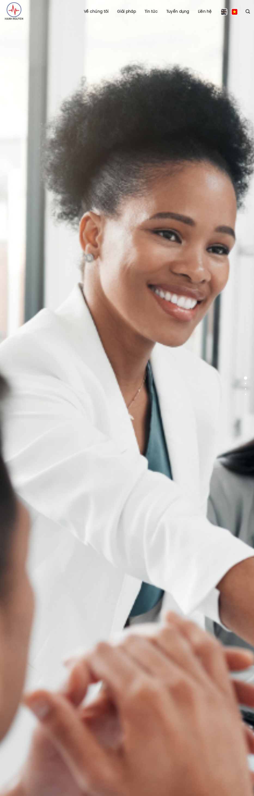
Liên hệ (205, 11)
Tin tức (151, 11)
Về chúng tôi (96, 11)
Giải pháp (126, 11)
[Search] (248, 11)
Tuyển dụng (177, 11)
